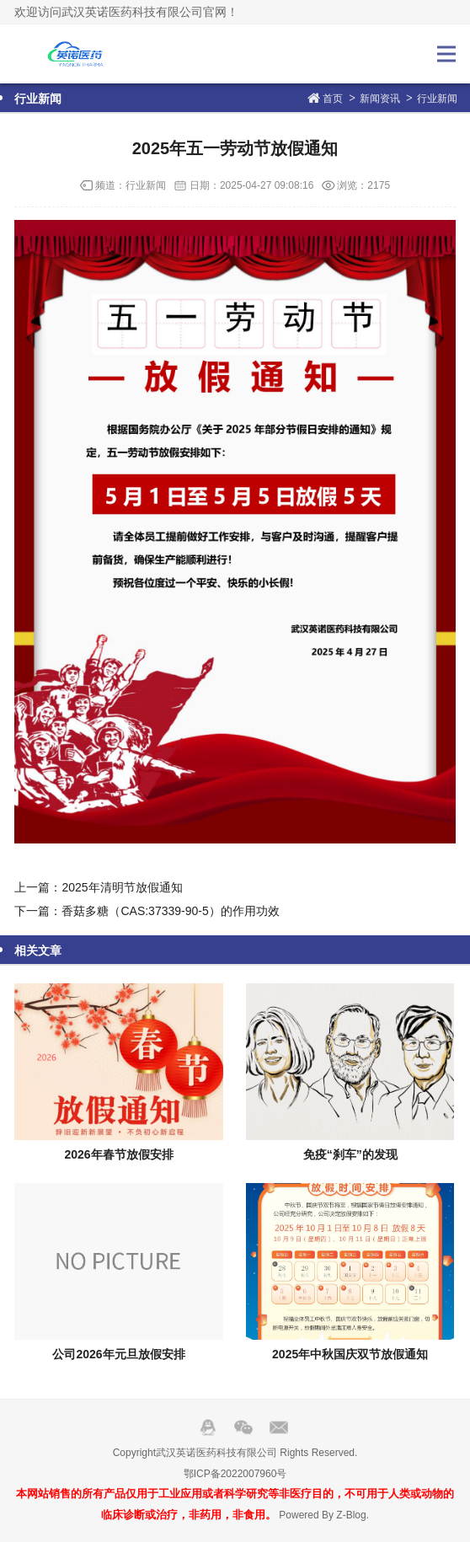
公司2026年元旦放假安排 (118, 1354)
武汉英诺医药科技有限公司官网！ (70, 54)
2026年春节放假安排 (118, 1154)
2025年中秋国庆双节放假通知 (350, 1354)
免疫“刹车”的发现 (350, 1154)
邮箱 (279, 1427)
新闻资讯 (380, 98)
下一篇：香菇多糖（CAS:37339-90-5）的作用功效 (146, 911)
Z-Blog (351, 1515)
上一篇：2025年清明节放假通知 (98, 887)
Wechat (243, 1427)
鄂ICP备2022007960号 (235, 1474)
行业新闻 (437, 98)
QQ (208, 1427)
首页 (333, 98)
